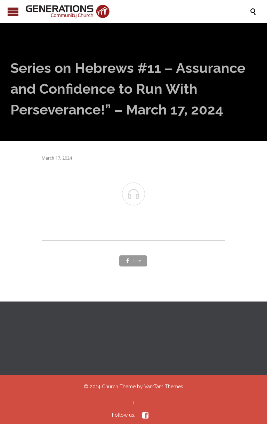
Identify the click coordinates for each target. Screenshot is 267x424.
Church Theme (119, 386)
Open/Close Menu (13, 12)
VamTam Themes (163, 386)
